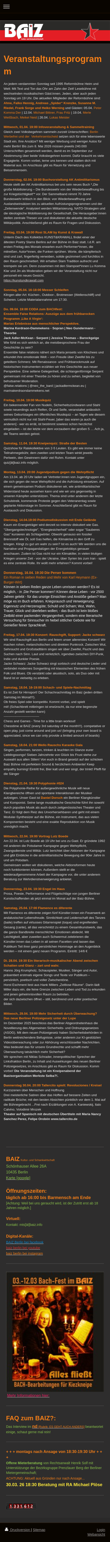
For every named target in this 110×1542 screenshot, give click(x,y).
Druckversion (18, 1530)
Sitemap (39, 1530)
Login (101, 1530)
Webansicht (96, 1534)
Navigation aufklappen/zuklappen (55, 6)
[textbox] (55, 601)
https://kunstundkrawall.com (23, 280)
